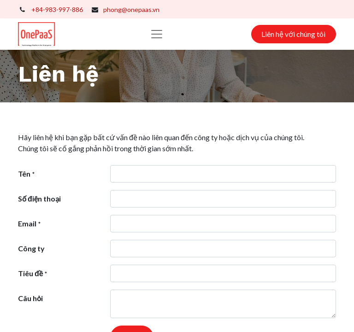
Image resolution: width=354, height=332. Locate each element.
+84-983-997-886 (57, 9)
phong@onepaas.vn (131, 9)
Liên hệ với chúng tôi (293, 34)
